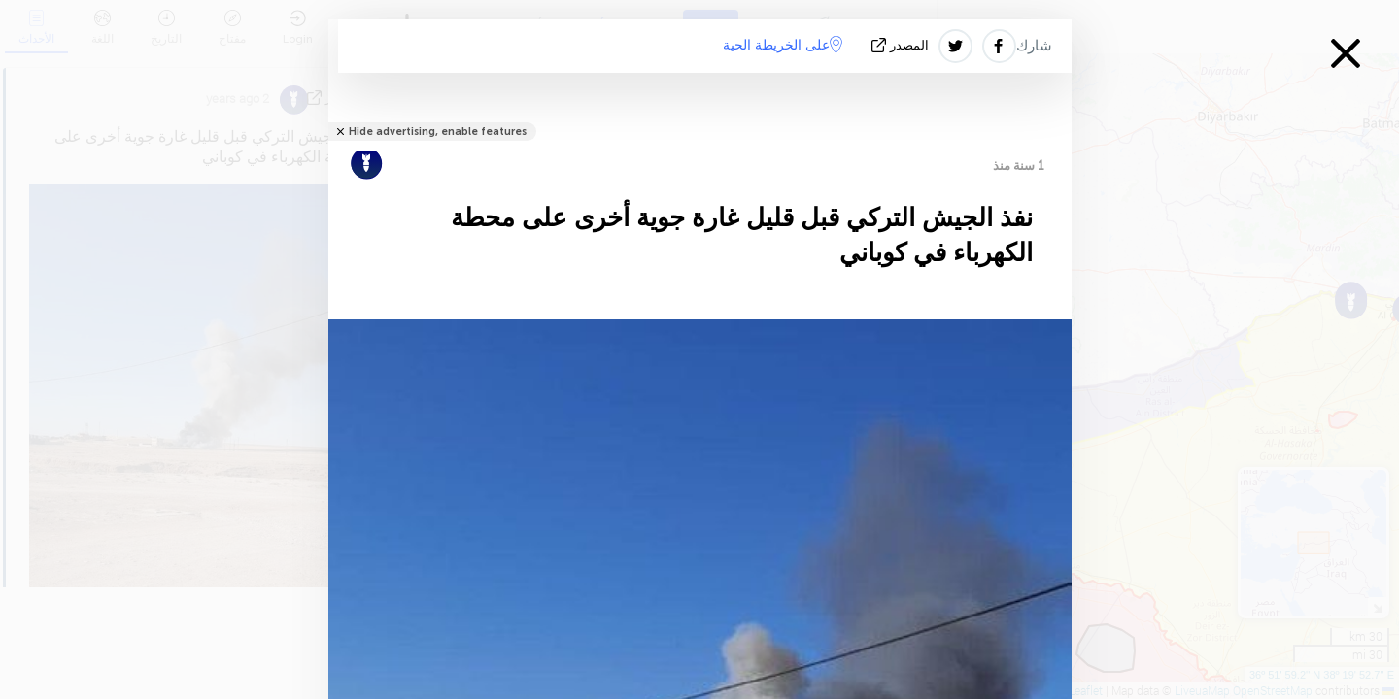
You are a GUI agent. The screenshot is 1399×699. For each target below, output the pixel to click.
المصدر (902, 45)
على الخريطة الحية (782, 44)
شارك (1034, 45)
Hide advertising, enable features (438, 131)
